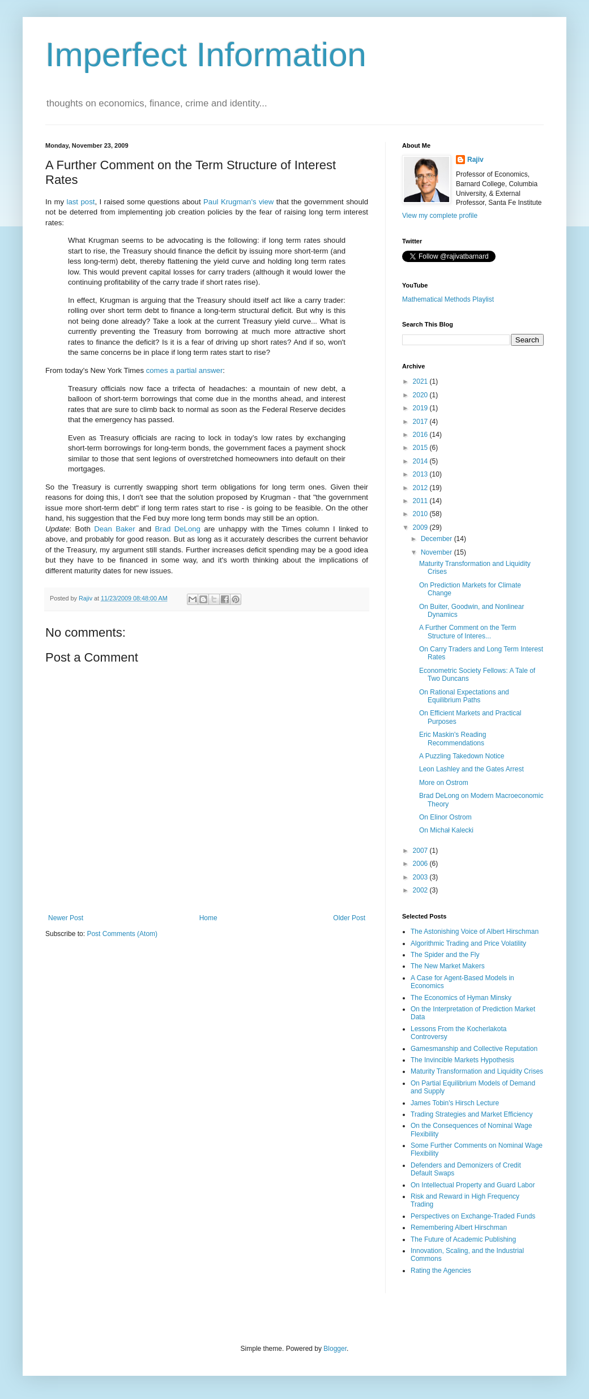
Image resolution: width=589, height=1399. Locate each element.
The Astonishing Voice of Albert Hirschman (475, 931)
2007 (421, 851)
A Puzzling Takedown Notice (462, 756)
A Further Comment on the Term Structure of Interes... (467, 632)
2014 (421, 461)
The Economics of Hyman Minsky (461, 998)
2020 (421, 395)
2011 (421, 501)
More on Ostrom (443, 783)
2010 (421, 514)
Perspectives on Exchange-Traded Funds (473, 1216)
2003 (421, 877)
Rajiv (475, 160)
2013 (421, 474)
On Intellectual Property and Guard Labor (473, 1185)
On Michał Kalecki (446, 830)
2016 (421, 435)
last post (80, 202)
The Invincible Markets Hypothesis (462, 1060)
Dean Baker (114, 529)
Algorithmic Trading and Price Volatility (468, 943)
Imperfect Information (205, 55)
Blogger (335, 1349)
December (437, 539)
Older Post (349, 918)
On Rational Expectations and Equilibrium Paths (464, 696)
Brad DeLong (177, 529)
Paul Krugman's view (238, 202)
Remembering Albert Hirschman (459, 1227)
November (437, 552)
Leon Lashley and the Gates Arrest (471, 769)
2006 (421, 864)
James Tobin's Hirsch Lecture (455, 1103)
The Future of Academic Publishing (463, 1239)
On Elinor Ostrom (445, 817)
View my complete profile (439, 216)
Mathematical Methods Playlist (448, 299)
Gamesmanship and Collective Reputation (474, 1049)
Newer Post (65, 918)
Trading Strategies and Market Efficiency (471, 1114)
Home (208, 918)
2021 (421, 381)
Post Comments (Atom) (122, 934)
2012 (421, 488)
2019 (421, 408)
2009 (421, 527)
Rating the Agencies (441, 1270)
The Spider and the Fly (445, 955)
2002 (421, 890)
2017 (421, 422)
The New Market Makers (448, 966)
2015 (421, 448)
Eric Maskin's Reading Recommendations (452, 738)
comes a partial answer (184, 370)
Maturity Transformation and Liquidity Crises (477, 1071)
